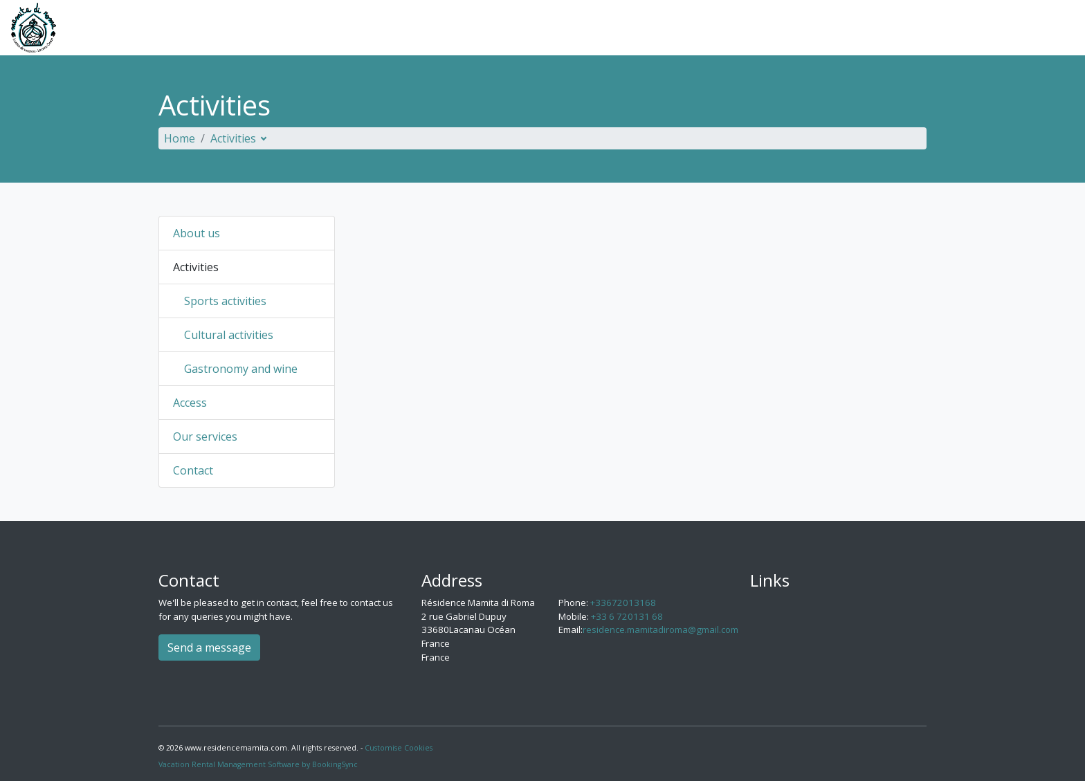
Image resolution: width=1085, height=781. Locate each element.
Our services (893, 27)
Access (820, 27)
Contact (969, 27)
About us (674, 27)
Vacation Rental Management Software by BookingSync (258, 764)
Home (179, 138)
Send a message (209, 647)
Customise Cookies (398, 748)
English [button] (1034, 27)
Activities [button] (747, 27)
